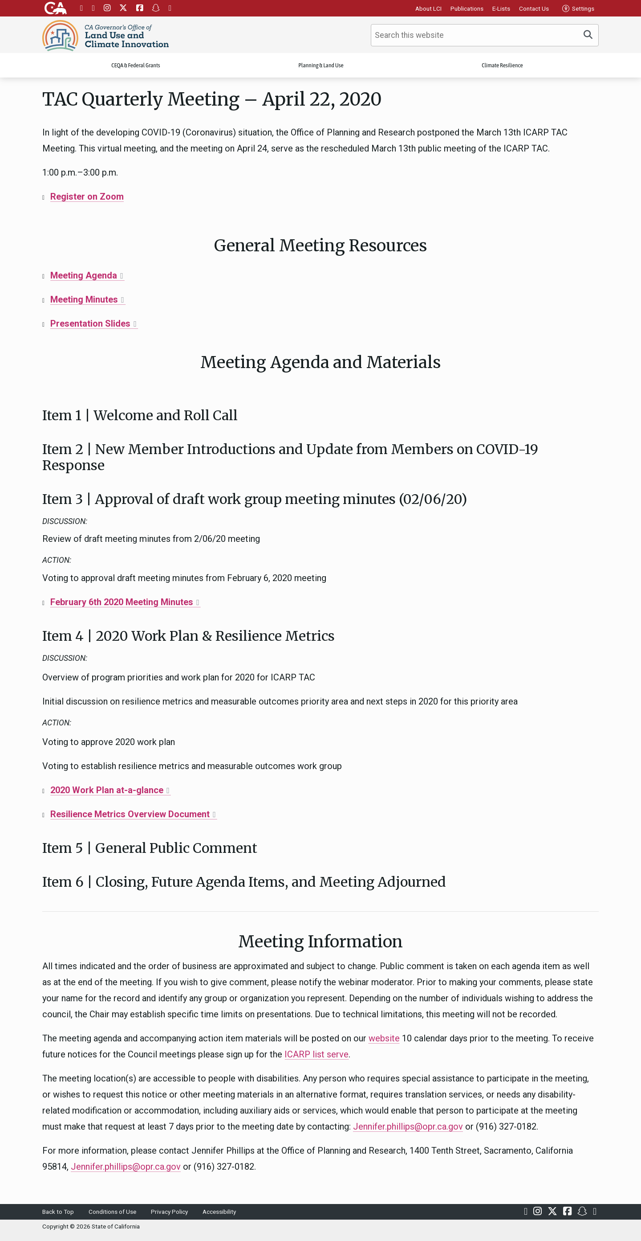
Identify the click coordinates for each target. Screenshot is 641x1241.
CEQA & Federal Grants (135, 65)
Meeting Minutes (84, 299)
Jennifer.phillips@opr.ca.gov (408, 1126)
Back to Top (58, 1211)
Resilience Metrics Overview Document (130, 814)
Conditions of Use (112, 1211)
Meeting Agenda (83, 275)
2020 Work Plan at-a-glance (106, 790)
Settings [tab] (578, 8)
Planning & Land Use (321, 65)
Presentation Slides (90, 323)
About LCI (428, 8)
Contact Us (534, 8)
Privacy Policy (169, 1211)
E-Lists (501, 8)
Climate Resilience (502, 65)
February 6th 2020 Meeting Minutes (121, 602)
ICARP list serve (316, 1054)
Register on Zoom (87, 196)
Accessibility (219, 1211)
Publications (466, 8)
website (384, 1038)
